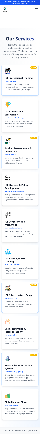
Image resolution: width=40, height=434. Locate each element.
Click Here (24, 4)
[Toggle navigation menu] (36, 9)
